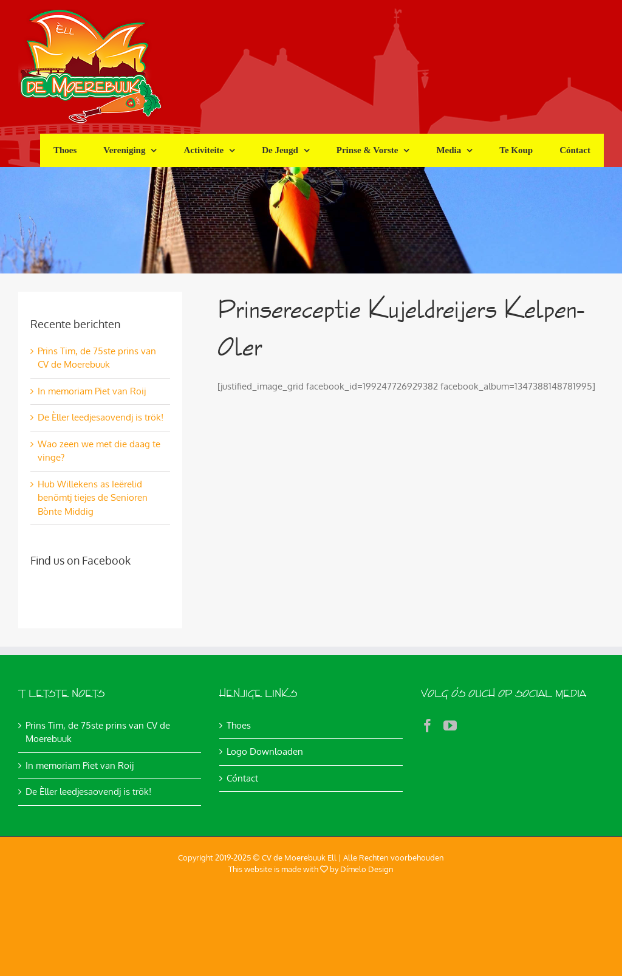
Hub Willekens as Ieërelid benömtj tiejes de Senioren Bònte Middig (93, 497)
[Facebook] (427, 725)
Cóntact (242, 778)
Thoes (239, 725)
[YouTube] (450, 725)
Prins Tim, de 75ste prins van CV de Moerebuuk (98, 732)
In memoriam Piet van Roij (92, 391)
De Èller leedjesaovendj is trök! (100, 417)
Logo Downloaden (265, 751)
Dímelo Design (367, 869)
